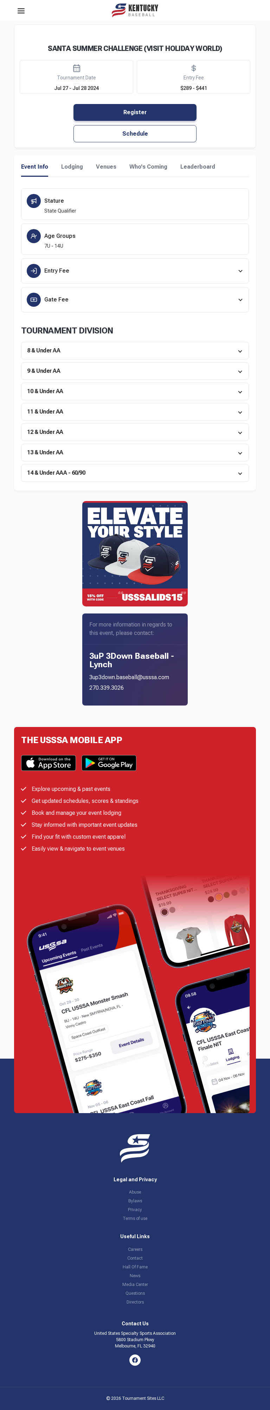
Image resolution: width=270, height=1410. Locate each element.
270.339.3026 (106, 687)
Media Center (135, 1284)
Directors (135, 1302)
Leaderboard (197, 167)
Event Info (34, 167)
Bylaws (135, 1200)
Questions (135, 1293)
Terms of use (135, 1218)
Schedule (135, 133)
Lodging (72, 167)
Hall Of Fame (135, 1267)
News (135, 1275)
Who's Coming (148, 167)
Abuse (135, 1192)
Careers (135, 1249)
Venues (106, 167)
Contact (135, 1258)
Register (135, 112)
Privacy (135, 1209)
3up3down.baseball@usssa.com (129, 677)
